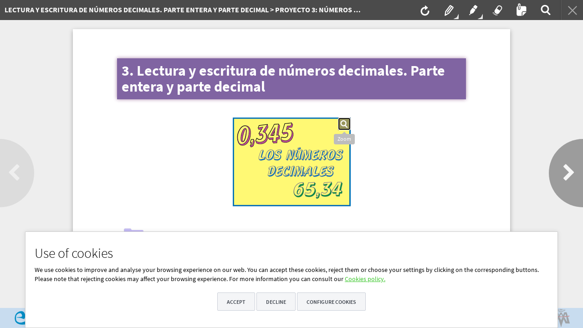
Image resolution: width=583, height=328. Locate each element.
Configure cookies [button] (331, 301)
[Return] (571, 10)
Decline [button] (276, 301)
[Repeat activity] (424, 10)
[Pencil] (448, 10)
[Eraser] (496, 10)
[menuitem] (180, 10)
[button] (344, 124)
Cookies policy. (365, 279)
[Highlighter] (472, 10)
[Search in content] (544, 10)
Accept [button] (236, 301)
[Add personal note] (520, 10)
